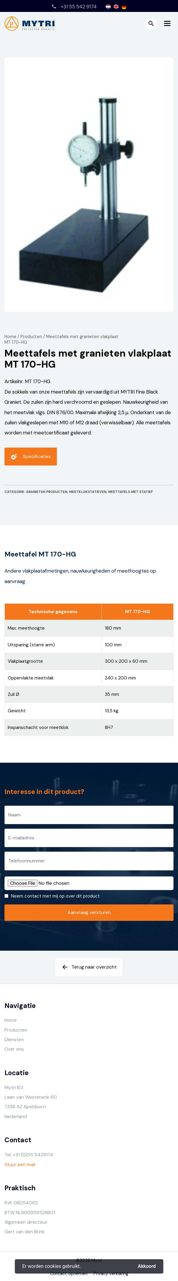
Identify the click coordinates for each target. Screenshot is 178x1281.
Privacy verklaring (110, 1273)
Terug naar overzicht (89, 969)
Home (10, 336)
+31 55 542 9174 (79, 6)
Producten (31, 336)
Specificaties (30, 458)
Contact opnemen (69, 1273)
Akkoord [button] (147, 1266)
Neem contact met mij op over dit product (55, 896)
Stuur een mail (19, 1164)
